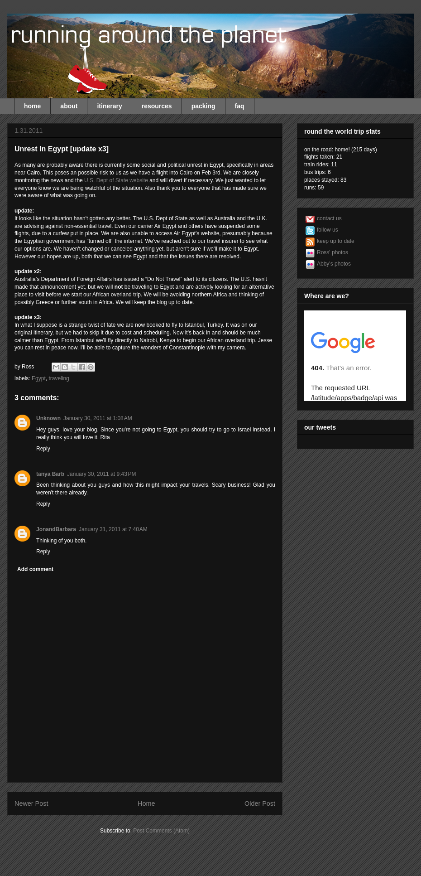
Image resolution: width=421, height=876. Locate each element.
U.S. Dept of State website (116, 180)
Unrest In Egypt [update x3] (61, 149)
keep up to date (335, 241)
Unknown (48, 418)
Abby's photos (334, 264)
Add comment (35, 569)
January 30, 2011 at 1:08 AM (97, 418)
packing (203, 106)
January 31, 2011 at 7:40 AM (113, 529)
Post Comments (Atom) (161, 831)
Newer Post (31, 803)
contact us (329, 218)
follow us (327, 230)
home (32, 106)
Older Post (259, 803)
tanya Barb (50, 474)
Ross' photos (332, 252)
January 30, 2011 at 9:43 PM (101, 474)
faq (239, 106)
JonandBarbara (56, 529)
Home (146, 803)
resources (157, 106)
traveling (58, 378)
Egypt (39, 378)
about (68, 106)
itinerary (109, 106)
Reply (43, 448)
